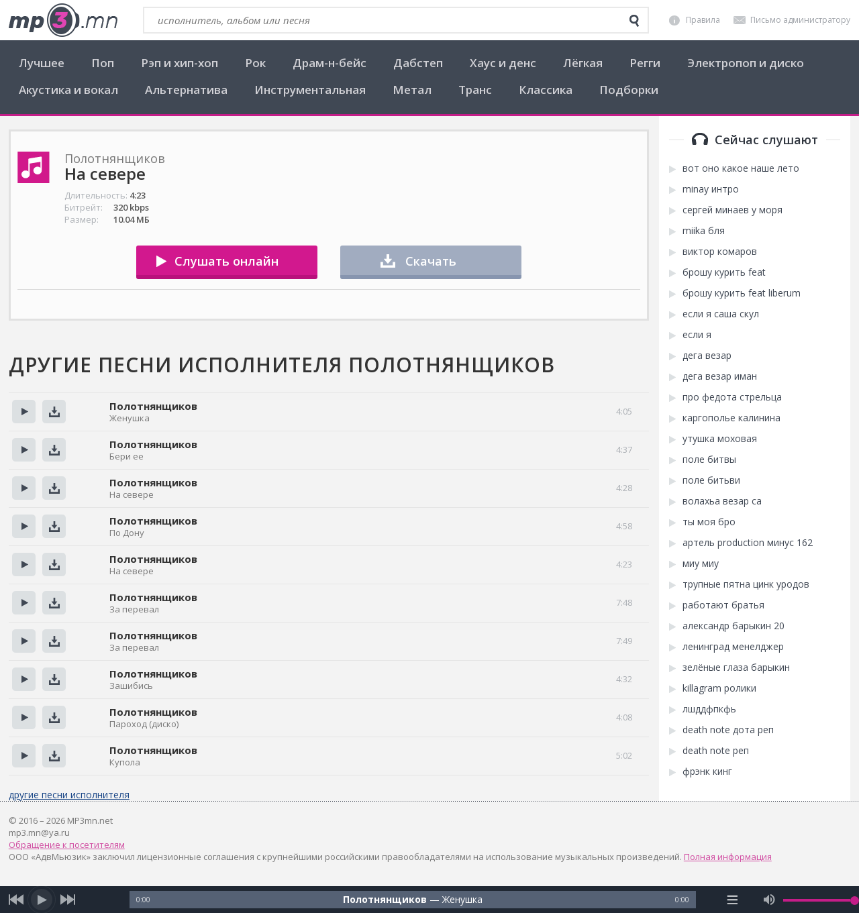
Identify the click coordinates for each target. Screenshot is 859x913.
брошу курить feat (724, 272)
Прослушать (24, 411)
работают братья (723, 605)
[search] (634, 21)
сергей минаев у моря (732, 210)
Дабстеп (418, 62)
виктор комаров (720, 251)
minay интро (711, 189)
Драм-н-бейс (329, 62)
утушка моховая (720, 438)
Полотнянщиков (153, 406)
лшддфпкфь (709, 709)
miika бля (704, 230)
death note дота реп (728, 729)
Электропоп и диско (745, 62)
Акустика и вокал (68, 89)
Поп (102, 62)
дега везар (707, 355)
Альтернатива (186, 89)
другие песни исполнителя (69, 794)
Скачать (430, 261)
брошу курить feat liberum (742, 293)
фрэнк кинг (707, 771)
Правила (703, 19)
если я (697, 334)
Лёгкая (583, 62)
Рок (255, 62)
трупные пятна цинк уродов (746, 584)
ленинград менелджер (733, 646)
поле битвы (709, 459)
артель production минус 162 (748, 542)
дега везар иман (720, 376)
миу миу (701, 563)
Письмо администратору (800, 19)
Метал (412, 89)
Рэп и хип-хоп (179, 62)
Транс (475, 89)
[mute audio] (769, 899)
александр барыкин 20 (734, 626)
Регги (644, 62)
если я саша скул (721, 314)
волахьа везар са (722, 501)
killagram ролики (719, 688)
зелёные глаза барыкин (736, 667)
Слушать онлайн (226, 261)
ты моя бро (709, 522)
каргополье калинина (731, 418)
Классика (545, 89)
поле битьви (711, 480)
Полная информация (728, 857)
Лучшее (41, 62)
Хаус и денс (503, 62)
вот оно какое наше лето (741, 168)
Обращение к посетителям (67, 845)
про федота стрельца (732, 397)
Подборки (628, 89)
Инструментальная (310, 89)
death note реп (716, 750)
